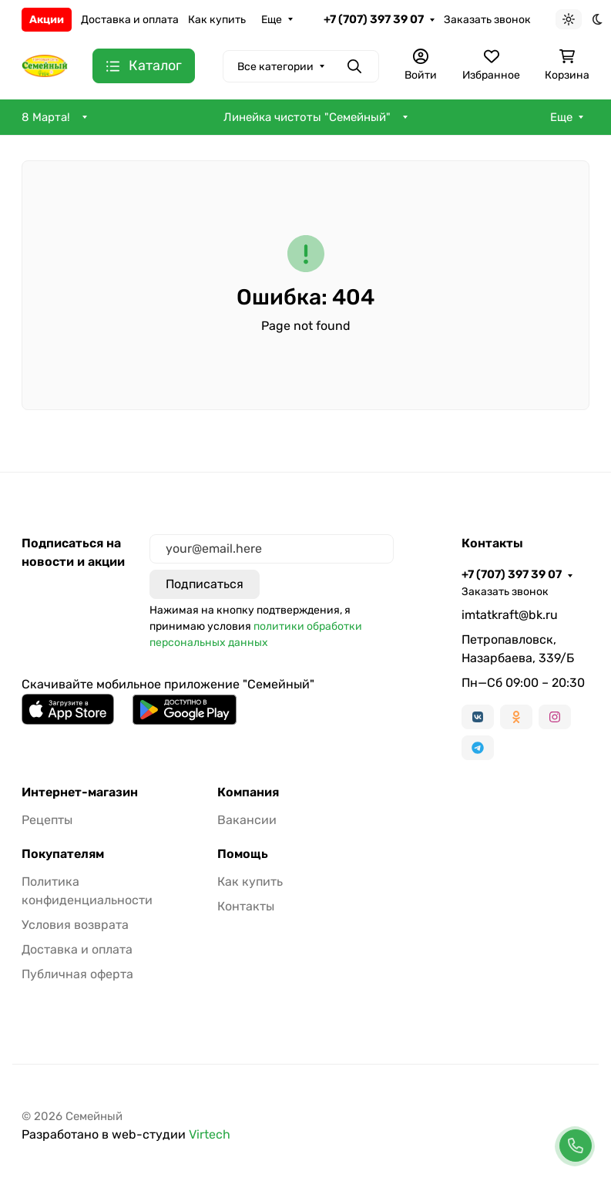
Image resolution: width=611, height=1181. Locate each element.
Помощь (242, 854)
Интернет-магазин (80, 792)
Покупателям (63, 854)
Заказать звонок (487, 19)
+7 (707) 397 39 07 (374, 19)
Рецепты (47, 820)
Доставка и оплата (130, 19)
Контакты (245, 906)
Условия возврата (75, 924)
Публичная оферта (77, 974)
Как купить (217, 19)
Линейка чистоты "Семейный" (307, 117)
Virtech (209, 1134)
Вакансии (247, 820)
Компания (248, 792)
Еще (271, 19)
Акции (46, 19)
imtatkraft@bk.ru (510, 614)
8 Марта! (46, 117)
